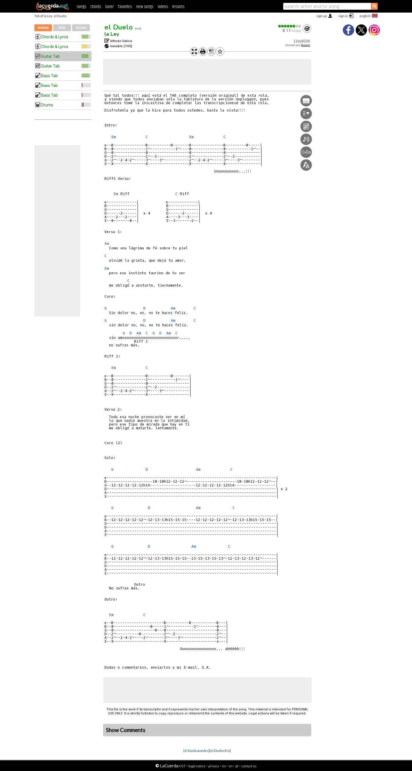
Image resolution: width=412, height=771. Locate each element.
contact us (249, 766)
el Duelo (118, 27)
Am (173, 308)
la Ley (111, 34)
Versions (43, 28)
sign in (343, 16)
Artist (62, 28)
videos (163, 6)
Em (113, 136)
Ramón (305, 45)
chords (95, 6)
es (224, 766)
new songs (144, 6)
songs (81, 6)
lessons (178, 6)
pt (236, 766)
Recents (81, 28)
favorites (125, 6)
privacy (213, 766)
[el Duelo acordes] (196, 750)
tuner (109, 6)
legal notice (196, 766)
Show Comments (125, 730)
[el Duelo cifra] (220, 750)
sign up (321, 16)
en (231, 766)
